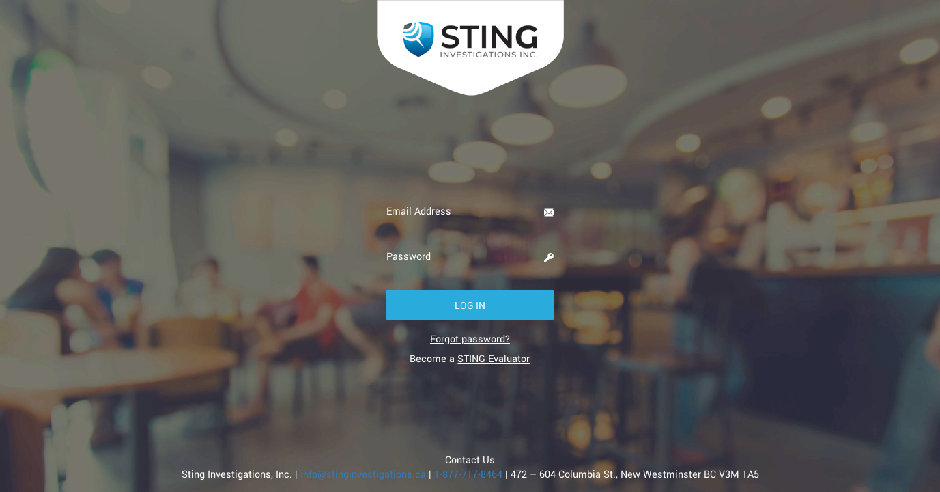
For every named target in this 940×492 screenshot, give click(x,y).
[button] (470, 305)
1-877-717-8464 (469, 473)
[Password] (470, 256)
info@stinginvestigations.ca (363, 473)
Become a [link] (470, 358)
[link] (470, 338)
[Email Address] (470, 211)
